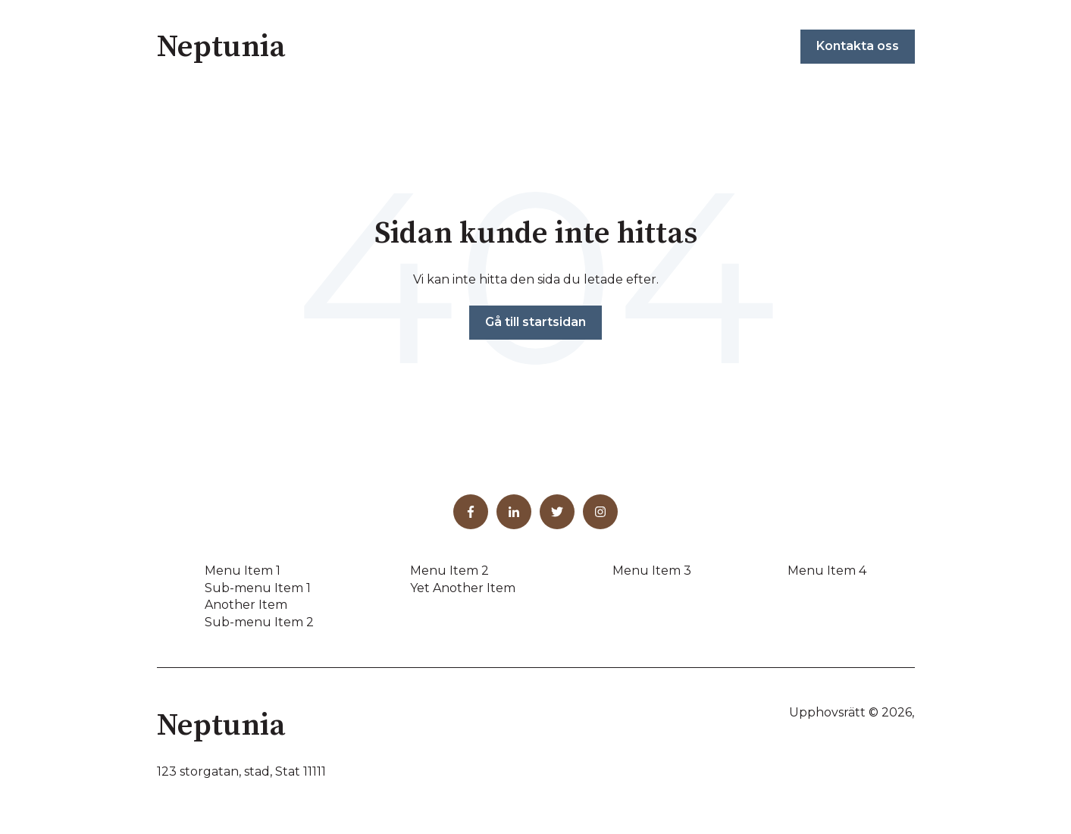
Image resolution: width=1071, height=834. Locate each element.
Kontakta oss (857, 46)
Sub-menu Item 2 (259, 622)
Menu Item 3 (651, 570)
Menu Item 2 (449, 570)
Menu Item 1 (242, 570)
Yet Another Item (462, 588)
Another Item (246, 604)
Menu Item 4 (827, 570)
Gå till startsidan (535, 322)
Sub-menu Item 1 (258, 588)
